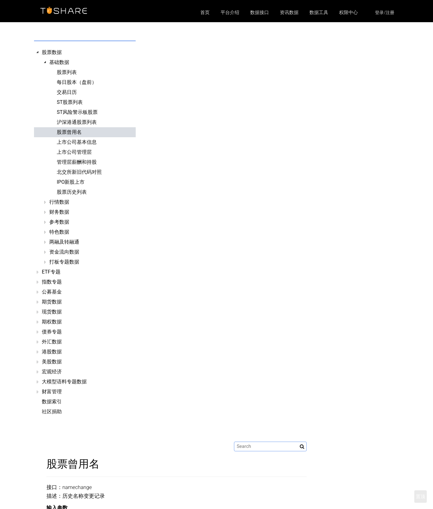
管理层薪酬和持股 (77, 162)
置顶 (420, 496)
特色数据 (59, 232)
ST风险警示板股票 (77, 112)
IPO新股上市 (71, 182)
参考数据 (59, 222)
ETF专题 (51, 272)
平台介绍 (230, 12)
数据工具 (318, 12)
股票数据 (52, 52)
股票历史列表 (72, 192)
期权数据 (52, 322)
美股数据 (52, 362)
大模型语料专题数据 (64, 382)
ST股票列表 (70, 102)
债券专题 (52, 332)
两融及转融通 (64, 242)
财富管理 (52, 392)
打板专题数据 (64, 262)
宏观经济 (52, 372)
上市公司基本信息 (77, 142)
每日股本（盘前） (77, 82)
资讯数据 (289, 12)
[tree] (79, 232)
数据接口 (259, 12)
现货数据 (52, 312)
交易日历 (67, 92)
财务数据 (59, 212)
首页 (205, 12)
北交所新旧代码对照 (79, 172)
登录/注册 (384, 12)
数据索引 (52, 402)
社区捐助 (52, 411)
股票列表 (67, 72)
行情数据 (59, 202)
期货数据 (52, 302)
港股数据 (52, 352)
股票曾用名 (69, 132)
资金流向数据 (64, 252)
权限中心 (348, 12)
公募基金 (52, 292)
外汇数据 (52, 342)
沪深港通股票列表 (77, 122)
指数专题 (52, 282)
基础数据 (59, 62)
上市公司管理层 (74, 152)
